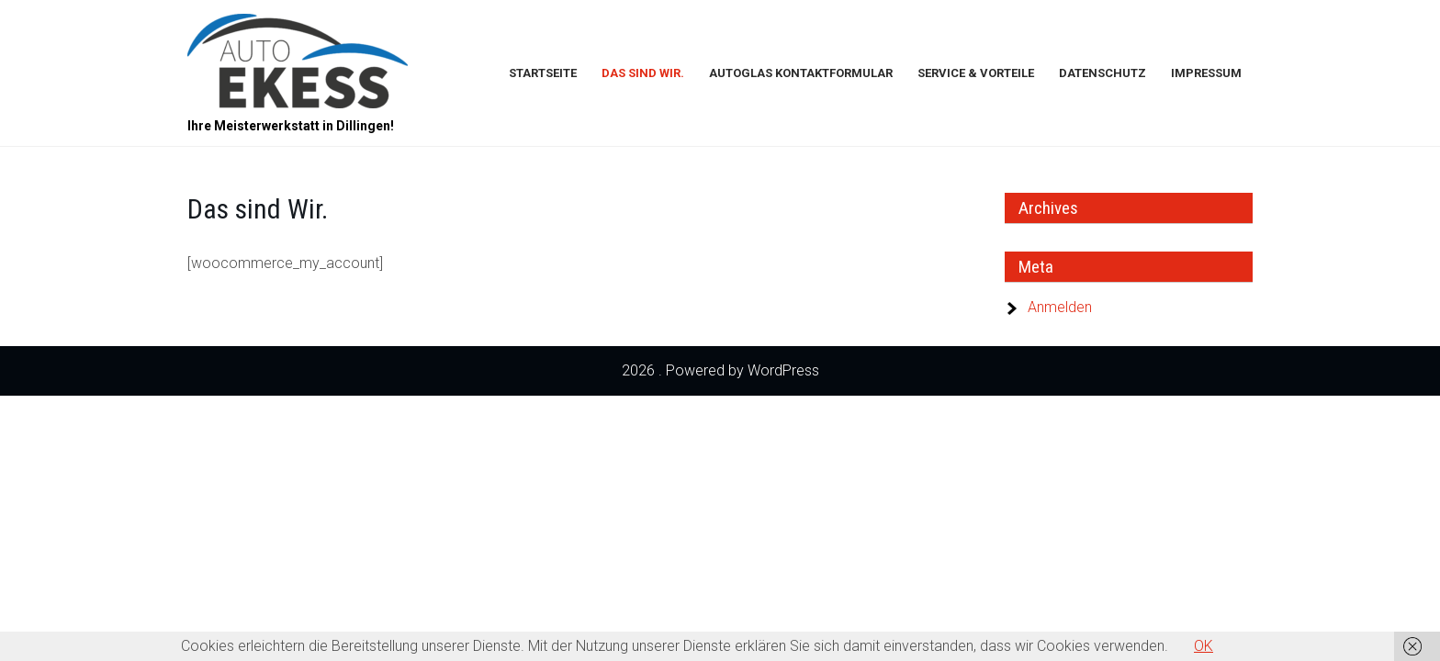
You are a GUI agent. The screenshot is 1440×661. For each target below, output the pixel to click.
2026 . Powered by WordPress (720, 370)
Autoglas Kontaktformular (801, 73)
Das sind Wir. (643, 73)
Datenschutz (1102, 73)
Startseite (543, 73)
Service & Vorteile (975, 73)
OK (1203, 646)
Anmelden (1060, 307)
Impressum (1206, 73)
